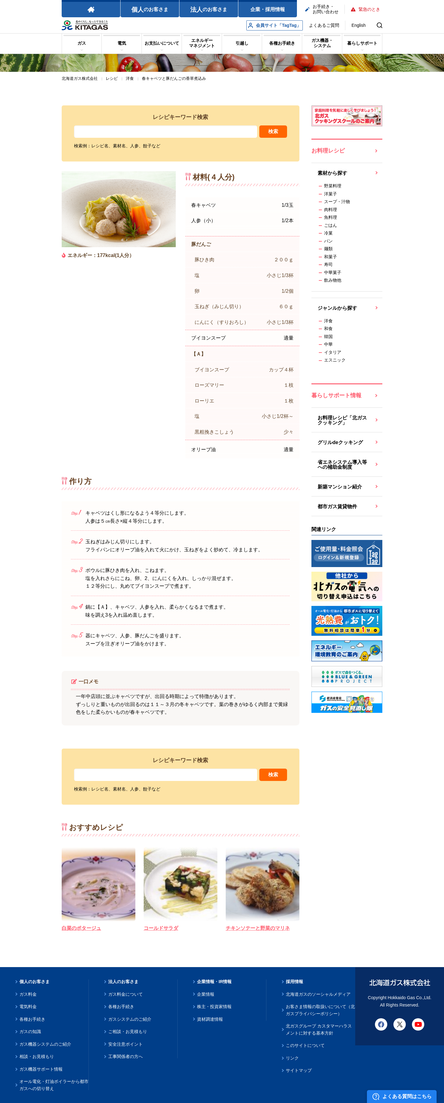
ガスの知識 (30, 1031)
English (359, 25)
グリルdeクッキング (340, 442)
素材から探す (332, 173)
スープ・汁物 (337, 201)
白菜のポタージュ (81, 928)
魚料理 (330, 217)
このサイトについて (305, 1045)
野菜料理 (332, 185)
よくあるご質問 (324, 25)
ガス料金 (28, 994)
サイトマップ (299, 1070)
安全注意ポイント (125, 1044)
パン (328, 241)
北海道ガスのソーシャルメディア (318, 994)
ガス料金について (125, 994)
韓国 (328, 336)
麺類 (328, 248)
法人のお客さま (123, 981)
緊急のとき (365, 9)
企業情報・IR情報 (214, 981)
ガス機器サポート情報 (41, 1069)
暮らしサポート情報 (336, 395)
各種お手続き (32, 1019)
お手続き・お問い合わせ (322, 9)
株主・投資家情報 (214, 1006)
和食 (328, 328)
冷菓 (328, 233)
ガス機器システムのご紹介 (45, 1044)
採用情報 (294, 981)
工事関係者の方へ (125, 1056)
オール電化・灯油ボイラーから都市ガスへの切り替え (53, 1085)
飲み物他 (332, 280)
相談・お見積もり (36, 1056)
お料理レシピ (328, 151)
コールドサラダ (161, 928)
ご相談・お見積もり (127, 1031)
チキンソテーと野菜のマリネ (258, 928)
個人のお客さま (34, 981)
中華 (328, 344)
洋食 (328, 320)
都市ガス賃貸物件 (337, 506)
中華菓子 (332, 272)
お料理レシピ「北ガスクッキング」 (342, 420)
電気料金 (28, 1006)
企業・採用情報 (267, 9)
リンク (292, 1058)
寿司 (328, 264)
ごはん (330, 225)
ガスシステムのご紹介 (129, 1019)
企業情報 (205, 994)
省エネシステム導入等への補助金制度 (342, 465)
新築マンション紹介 (340, 486)
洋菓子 (330, 193)
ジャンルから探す (337, 308)
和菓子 (330, 256)
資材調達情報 (210, 1019)
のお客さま (149, 9)
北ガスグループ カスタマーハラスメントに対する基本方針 (319, 1029)
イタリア (332, 352)
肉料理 (330, 209)
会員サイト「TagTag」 (274, 25)
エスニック (335, 359)
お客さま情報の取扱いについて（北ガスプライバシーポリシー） (320, 1010)
